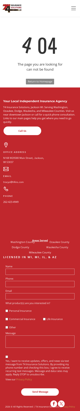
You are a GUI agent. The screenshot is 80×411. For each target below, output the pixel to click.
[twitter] (61, 404)
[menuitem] (22, 241)
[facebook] (53, 404)
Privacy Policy (24, 379)
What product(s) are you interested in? (28, 303)
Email (9, 291)
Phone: (10, 278)
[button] (73, 8)
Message (11, 333)
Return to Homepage (40, 81)
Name (9, 266)
